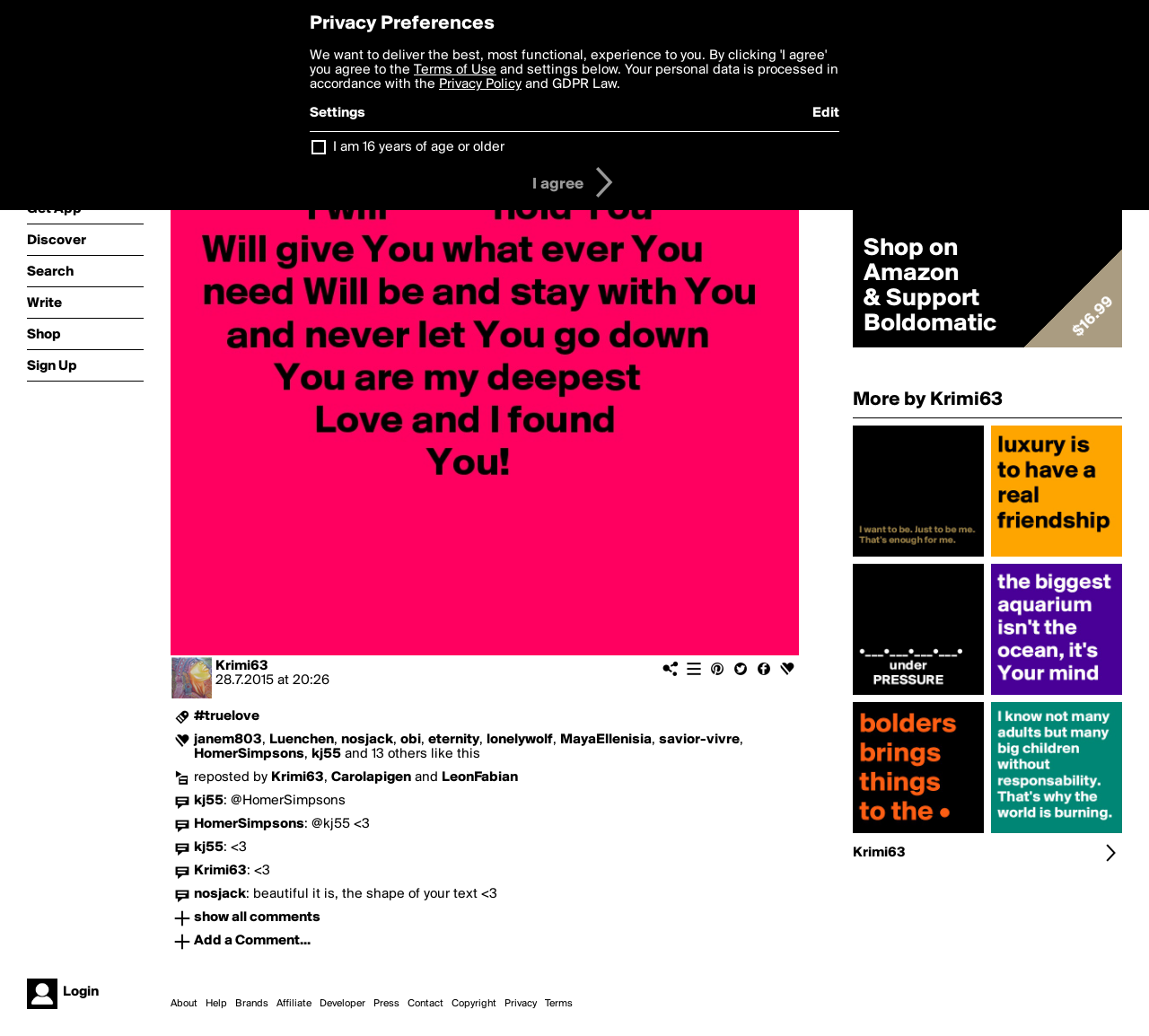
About (184, 1003)
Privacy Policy (480, 84)
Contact (425, 1003)
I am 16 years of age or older (418, 147)
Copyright (474, 1003)
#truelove (226, 716)
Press (386, 1003)
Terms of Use (455, 70)
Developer (342, 1003)
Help (216, 1003)
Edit (825, 113)
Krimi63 (241, 666)
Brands (251, 1003)
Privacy (520, 1003)
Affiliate (293, 1003)
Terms (559, 1003)
